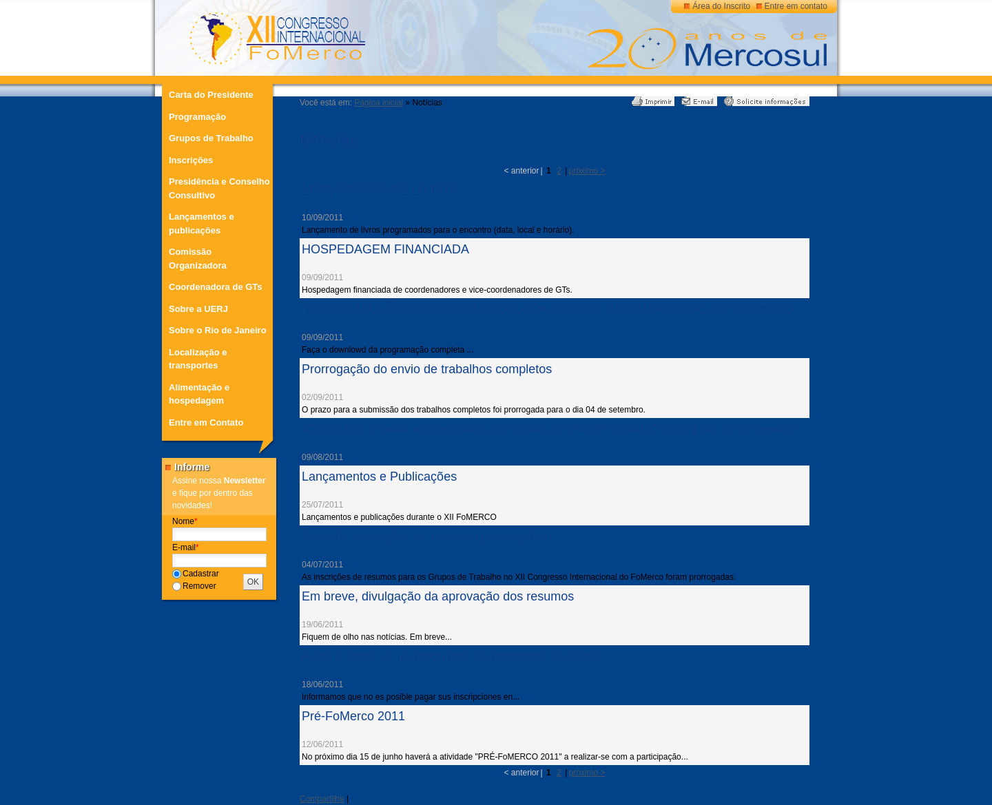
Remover (199, 586)
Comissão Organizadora (198, 259)
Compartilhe (322, 799)
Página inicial (378, 102)
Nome (185, 521)
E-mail (185, 547)
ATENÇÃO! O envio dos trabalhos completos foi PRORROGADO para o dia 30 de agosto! (549, 429)
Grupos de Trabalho (211, 138)
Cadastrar (201, 573)
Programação (197, 117)
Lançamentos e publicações (201, 223)
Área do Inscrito (721, 6)
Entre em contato (796, 6)
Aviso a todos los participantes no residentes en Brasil (450, 656)
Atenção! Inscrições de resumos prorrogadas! (427, 536)
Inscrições (191, 160)
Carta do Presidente (211, 95)
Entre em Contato (206, 422)
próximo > (586, 171)
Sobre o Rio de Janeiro (218, 330)
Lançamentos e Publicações (379, 476)
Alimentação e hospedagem (199, 394)
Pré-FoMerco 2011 (353, 716)
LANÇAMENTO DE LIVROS (379, 189)
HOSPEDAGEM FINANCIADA (385, 249)
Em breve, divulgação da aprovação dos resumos (438, 596)
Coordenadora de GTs (215, 287)
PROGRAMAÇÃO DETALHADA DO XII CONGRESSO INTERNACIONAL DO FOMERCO (548, 309)
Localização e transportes (198, 359)
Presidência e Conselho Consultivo (219, 188)
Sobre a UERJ (198, 309)
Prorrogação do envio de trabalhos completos (427, 369)
